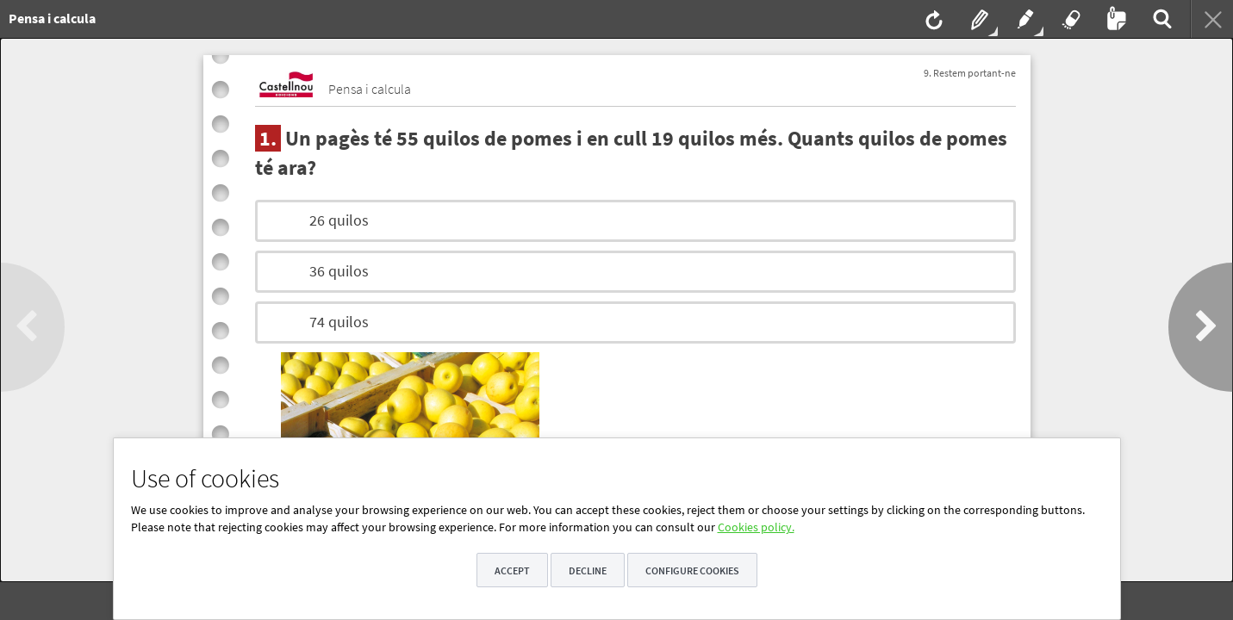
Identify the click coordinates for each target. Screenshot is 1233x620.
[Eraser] (1069, 19)
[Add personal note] (1114, 19)
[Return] (1211, 19)
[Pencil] (977, 19)
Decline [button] (588, 570)
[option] (635, 221)
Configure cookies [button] (692, 570)
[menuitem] (408, 19)
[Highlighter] (1023, 19)
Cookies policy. (756, 527)
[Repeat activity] (932, 19)
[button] (32, 327)
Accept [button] (512, 570)
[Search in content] (1160, 19)
